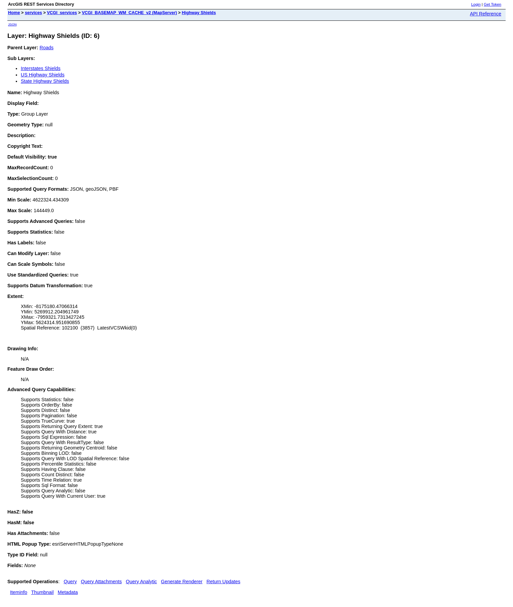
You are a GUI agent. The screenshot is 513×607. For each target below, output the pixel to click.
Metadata (68, 592)
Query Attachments (101, 581)
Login (475, 4)
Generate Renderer (181, 581)
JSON (12, 24)
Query (70, 581)
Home (14, 12)
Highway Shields (199, 12)
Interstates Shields (40, 68)
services (33, 12)
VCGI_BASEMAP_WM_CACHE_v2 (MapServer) (129, 12)
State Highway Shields (45, 81)
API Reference (485, 13)
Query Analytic (141, 581)
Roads (47, 47)
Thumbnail (42, 592)
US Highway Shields (42, 74)
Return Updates (223, 581)
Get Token (492, 4)
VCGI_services (62, 12)
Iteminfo (18, 592)
